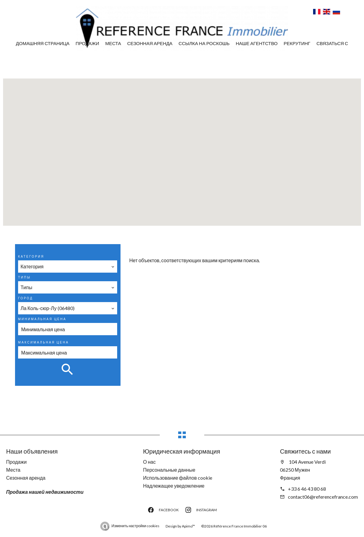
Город (25, 298)
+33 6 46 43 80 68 (307, 489)
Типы (24, 277)
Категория (31, 256)
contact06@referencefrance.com (323, 497)
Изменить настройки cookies (136, 526)
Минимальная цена (42, 319)
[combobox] (67, 266)
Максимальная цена (43, 342)
